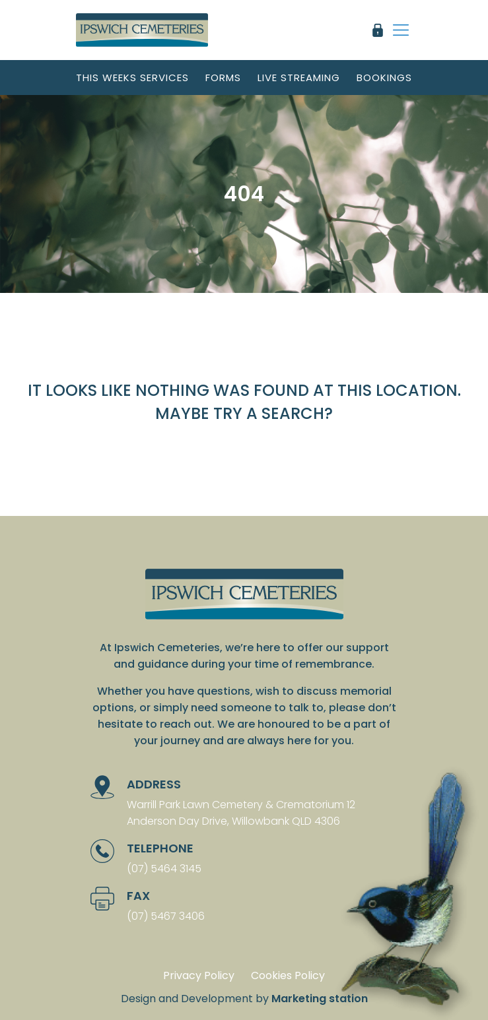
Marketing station (319, 998)
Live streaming (299, 77)
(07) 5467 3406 (166, 916)
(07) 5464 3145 (164, 868)
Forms (223, 77)
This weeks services (132, 77)
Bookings (384, 77)
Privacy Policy (198, 975)
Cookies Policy (288, 975)
